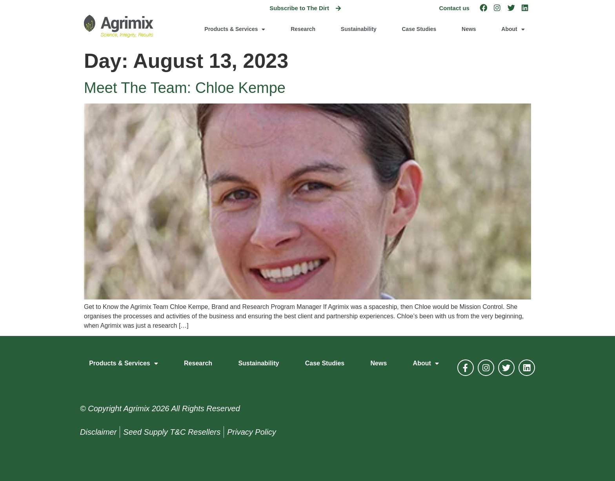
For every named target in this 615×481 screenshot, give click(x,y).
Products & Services (234, 29)
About (512, 29)
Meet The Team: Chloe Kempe (185, 88)
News (469, 29)
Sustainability (359, 29)
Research (303, 29)
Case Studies (419, 29)
